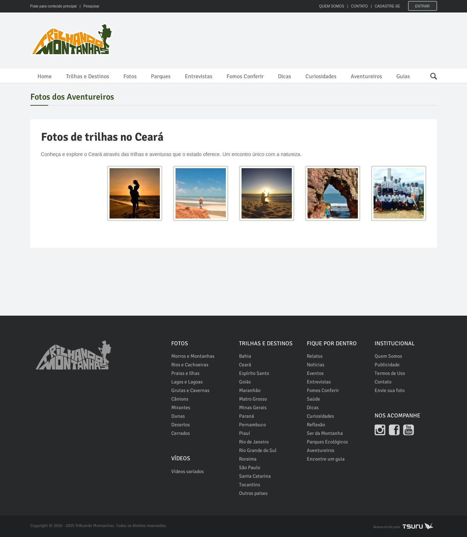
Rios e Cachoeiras (189, 365)
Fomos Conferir (245, 76)
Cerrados (180, 433)
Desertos (180, 425)
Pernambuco (252, 425)
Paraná (246, 416)
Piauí (244, 433)
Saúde (313, 399)
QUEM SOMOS (331, 6)
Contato (383, 382)
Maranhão (249, 390)
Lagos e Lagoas (187, 382)
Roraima (248, 459)
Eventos (315, 373)
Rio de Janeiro (254, 442)
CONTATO (359, 6)
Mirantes (180, 408)
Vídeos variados (187, 471)
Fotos (130, 76)
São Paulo (249, 468)
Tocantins (249, 485)
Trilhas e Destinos (87, 76)
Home (44, 76)
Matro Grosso (253, 399)
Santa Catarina (255, 476)
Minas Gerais (253, 408)
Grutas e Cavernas (190, 390)
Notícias (315, 365)
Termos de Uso (390, 373)
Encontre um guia (326, 459)
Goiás (245, 382)
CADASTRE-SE (387, 6)
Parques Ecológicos (327, 442)
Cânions (179, 399)
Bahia (245, 356)
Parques (161, 76)
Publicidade (387, 365)
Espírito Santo (254, 373)
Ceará (245, 365)
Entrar (422, 6)
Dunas (178, 416)
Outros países (253, 493)
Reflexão (316, 425)
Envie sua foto (390, 390)
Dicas (284, 76)
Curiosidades (320, 76)
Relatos (315, 356)
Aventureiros (366, 76)
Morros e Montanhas (192, 356)
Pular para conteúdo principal (53, 6)
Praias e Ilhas (185, 373)
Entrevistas (198, 76)
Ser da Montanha (325, 433)
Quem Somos (388, 356)
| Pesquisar (88, 6)
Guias (403, 76)
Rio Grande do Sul (257, 450)
